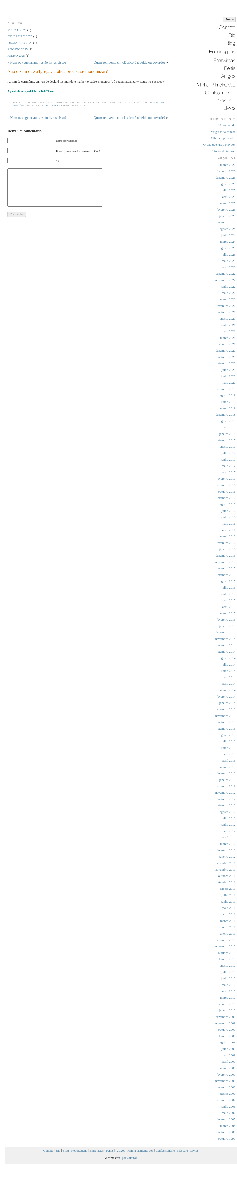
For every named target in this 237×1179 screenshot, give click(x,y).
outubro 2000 (227, 1132)
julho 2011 (229, 895)
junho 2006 (228, 1106)
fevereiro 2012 (226, 850)
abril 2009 (228, 1061)
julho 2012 (229, 818)
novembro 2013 (225, 716)
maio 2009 (228, 1055)
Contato (48, 1150)
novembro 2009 (225, 1023)
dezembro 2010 (226, 940)
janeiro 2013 (227, 780)
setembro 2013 (226, 728)
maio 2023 (228, 261)
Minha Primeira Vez (140, 1150)
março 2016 (228, 536)
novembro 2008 (225, 1081)
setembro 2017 (226, 440)
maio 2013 (228, 754)
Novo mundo (226, 125)
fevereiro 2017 (226, 478)
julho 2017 (229, 453)
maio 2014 (228, 677)
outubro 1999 (227, 1138)
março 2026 (228, 165)
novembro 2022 (225, 280)
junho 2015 (228, 594)
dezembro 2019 (226, 389)
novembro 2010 (225, 946)
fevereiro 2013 (226, 773)
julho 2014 (229, 664)
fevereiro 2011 (226, 927)
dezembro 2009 (226, 1017)
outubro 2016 (227, 491)
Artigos (120, 1150)
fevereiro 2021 (226, 344)
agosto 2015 (227, 581)
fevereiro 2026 (226, 171)
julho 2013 (229, 741)
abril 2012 (228, 837)
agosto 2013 (227, 735)
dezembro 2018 (226, 414)
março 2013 (228, 767)
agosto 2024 (227, 229)
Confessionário (165, 1150)
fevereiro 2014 (226, 696)
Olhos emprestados (223, 138)
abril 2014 (228, 683)
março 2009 (228, 1068)
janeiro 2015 (227, 626)
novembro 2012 (225, 792)
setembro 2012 (226, 805)
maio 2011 (229, 908)
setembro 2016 (226, 498)
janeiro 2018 (227, 434)
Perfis (109, 1150)
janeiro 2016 (227, 549)
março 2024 (228, 241)
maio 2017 (228, 466)
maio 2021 (228, 331)
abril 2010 (228, 991)
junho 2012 (228, 824)
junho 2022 (228, 286)
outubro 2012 (227, 799)
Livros (194, 1150)
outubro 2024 (227, 222)
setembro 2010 (226, 959)
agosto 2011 (228, 888)
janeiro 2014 (227, 703)
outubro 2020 (227, 357)
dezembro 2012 (226, 786)
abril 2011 (229, 914)
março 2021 (228, 338)
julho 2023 (229, 254)
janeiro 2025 (227, 216)
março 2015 (228, 613)
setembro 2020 (226, 363)
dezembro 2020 (226, 350)
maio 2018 (228, 427)
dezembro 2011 (225, 863)
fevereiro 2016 (226, 543)
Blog (128, 102)
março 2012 (228, 844)
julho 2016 (229, 511)
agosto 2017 (227, 446)
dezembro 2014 (226, 632)
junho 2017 (228, 459)
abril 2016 (228, 530)
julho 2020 (229, 370)
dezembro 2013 (226, 709)
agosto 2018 (227, 421)
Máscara (182, 1150)
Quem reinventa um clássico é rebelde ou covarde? (129, 62)
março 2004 (228, 1126)
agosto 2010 (227, 965)
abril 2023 (228, 267)
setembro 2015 (226, 575)
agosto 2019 (227, 395)
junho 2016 (228, 517)
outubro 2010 (227, 953)
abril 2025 (228, 197)
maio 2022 (228, 293)
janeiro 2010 (227, 1010)
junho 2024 (228, 235)
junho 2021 (228, 325)
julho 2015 (229, 587)
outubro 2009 (227, 1029)
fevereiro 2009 (226, 1074)
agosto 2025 (227, 184)
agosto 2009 (227, 1042)
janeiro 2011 (227, 933)
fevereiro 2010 (226, 1004)
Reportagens (79, 1150)
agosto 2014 (227, 658)
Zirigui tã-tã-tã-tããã (222, 132)
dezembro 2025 (226, 177)
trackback (51, 105)
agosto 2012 (227, 812)
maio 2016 (228, 523)
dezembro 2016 (226, 485)
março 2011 (227, 921)
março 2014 (228, 690)
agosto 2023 (227, 248)
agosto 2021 (227, 318)
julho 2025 (229, 190)
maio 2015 (228, 600)
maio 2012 (228, 831)
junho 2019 (228, 402)
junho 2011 (228, 901)
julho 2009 (229, 1049)
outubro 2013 (227, 722)
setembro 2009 (226, 1036)
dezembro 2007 (226, 1100)
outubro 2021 (227, 312)
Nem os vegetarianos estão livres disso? (38, 62)
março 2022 (228, 299)
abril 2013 (228, 760)
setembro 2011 (226, 882)
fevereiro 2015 (226, 619)
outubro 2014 (227, 645)
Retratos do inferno (223, 151)
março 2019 (228, 408)
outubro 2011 (226, 876)
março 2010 (228, 997)
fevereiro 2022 (226, 306)
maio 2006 (228, 1113)
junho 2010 (228, 978)
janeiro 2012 (227, 856)
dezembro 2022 (226, 273)
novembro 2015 (225, 562)
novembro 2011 (225, 869)
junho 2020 (228, 376)
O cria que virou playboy (219, 144)
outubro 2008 (227, 1087)
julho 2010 (229, 972)
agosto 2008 (227, 1093)
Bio (58, 1150)
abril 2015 (228, 607)
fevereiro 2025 (226, 209)
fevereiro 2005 (226, 1119)
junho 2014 (228, 671)
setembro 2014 (226, 651)
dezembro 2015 (226, 555)
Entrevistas (96, 1150)
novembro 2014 (225, 639)
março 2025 (228, 203)
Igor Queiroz (129, 1158)
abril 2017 (228, 472)
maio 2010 (228, 985)
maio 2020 (228, 382)
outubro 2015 (227, 568)
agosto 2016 (227, 504)
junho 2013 (228, 748)
